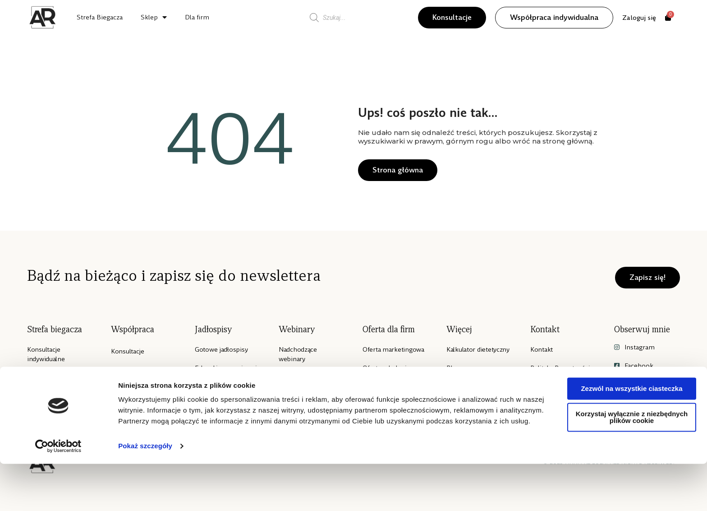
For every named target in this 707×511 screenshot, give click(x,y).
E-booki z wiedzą (219, 386)
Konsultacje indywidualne (46, 354)
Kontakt (541, 349)
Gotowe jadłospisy (221, 349)
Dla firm (197, 17)
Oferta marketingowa (393, 349)
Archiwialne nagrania (309, 377)
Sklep (154, 17)
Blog (453, 367)
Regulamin (545, 404)
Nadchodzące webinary (298, 354)
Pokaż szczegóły (145, 493)
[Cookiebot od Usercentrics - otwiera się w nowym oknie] (58, 493)
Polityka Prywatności (560, 367)
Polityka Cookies (554, 386)
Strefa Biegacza (100, 17)
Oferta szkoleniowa (390, 367)
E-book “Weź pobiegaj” (46, 382)
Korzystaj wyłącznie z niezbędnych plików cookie (632, 464)
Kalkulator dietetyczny (478, 349)
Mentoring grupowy (140, 397)
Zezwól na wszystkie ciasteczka (631, 436)
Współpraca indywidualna (129, 374)
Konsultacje (127, 351)
